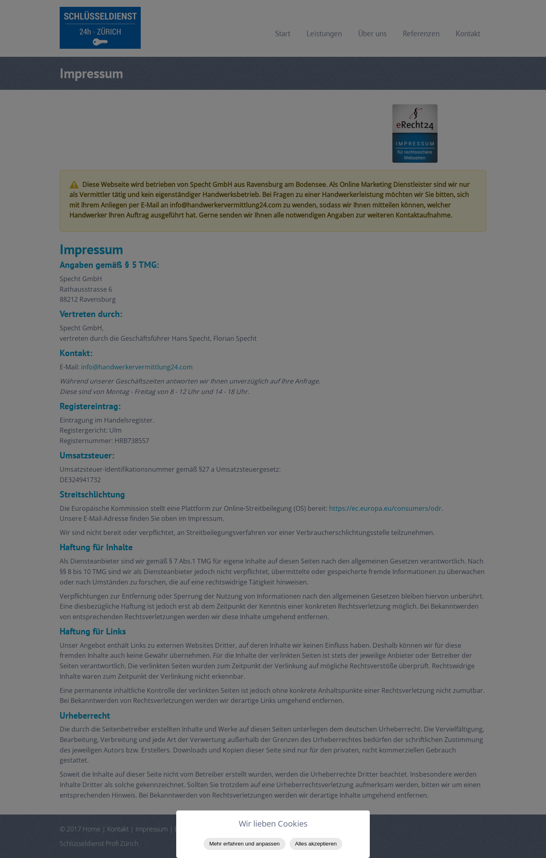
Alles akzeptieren (316, 844)
